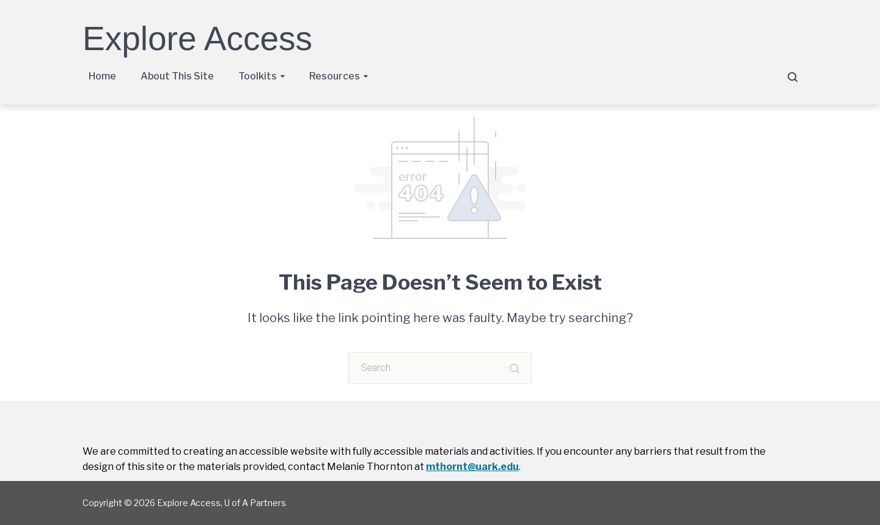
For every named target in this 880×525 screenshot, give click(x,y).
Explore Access (197, 38)
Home (102, 76)
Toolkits (257, 76)
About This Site (177, 76)
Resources (334, 76)
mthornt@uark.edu (472, 466)
